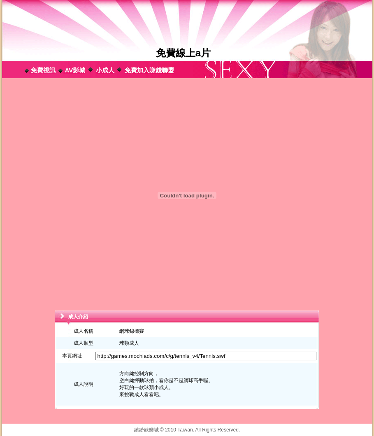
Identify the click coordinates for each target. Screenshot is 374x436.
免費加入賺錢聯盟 (149, 70)
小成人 (105, 70)
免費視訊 (40, 70)
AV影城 (71, 70)
